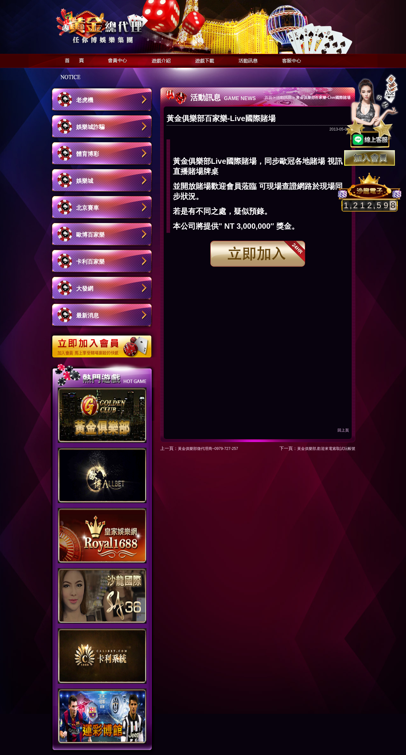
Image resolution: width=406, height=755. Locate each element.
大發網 (84, 288)
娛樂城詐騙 (90, 127)
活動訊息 (246, 60)
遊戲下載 (203, 60)
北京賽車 (87, 208)
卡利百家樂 (90, 262)
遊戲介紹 (159, 60)
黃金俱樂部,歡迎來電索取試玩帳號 (326, 448)
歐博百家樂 (90, 235)
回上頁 (343, 430)
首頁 (72, 60)
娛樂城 (84, 181)
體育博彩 (87, 154)
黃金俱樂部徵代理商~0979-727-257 (208, 448)
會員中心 (116, 60)
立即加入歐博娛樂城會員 (104, 343)
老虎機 (84, 100)
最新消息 (87, 315)
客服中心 (289, 60)
